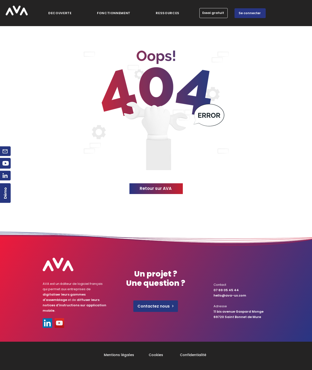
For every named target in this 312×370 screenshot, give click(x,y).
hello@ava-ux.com (230, 295)
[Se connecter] (250, 13)
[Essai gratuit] (213, 13)
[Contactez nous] (155, 306)
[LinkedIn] (47, 323)
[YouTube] (59, 323)
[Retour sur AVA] (156, 188)
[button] (167, 13)
